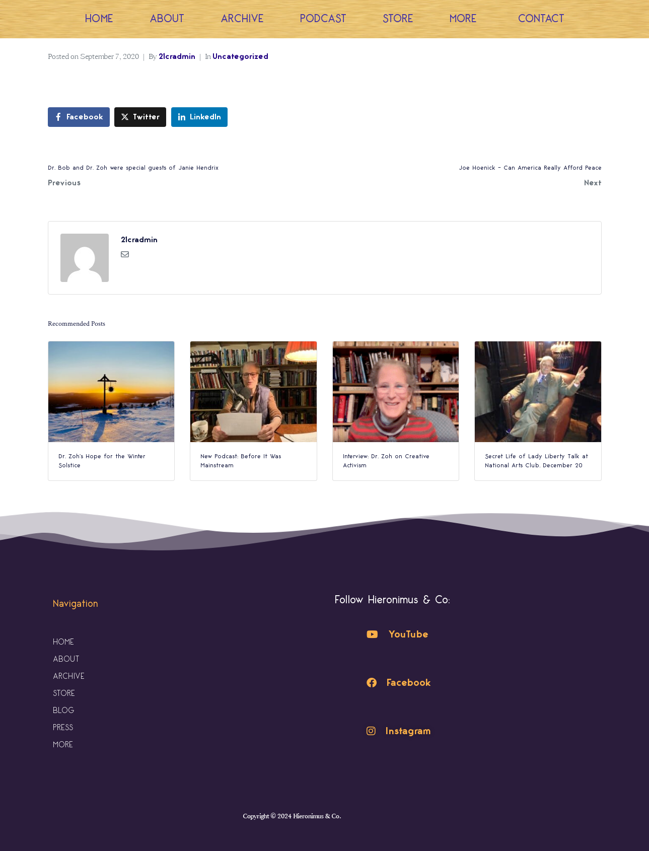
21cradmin (177, 56)
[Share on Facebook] (79, 117)
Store (398, 19)
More (466, 19)
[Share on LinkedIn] (199, 117)
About (167, 19)
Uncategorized (240, 56)
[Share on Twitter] (140, 117)
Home (99, 19)
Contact (541, 19)
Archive (242, 19)
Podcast (323, 19)
